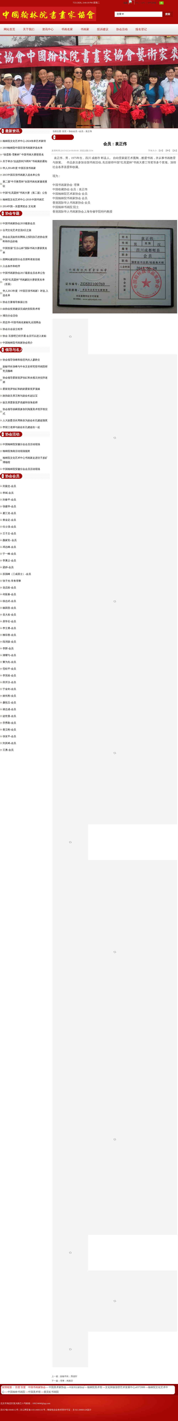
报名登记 (141, 29)
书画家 (85, 29)
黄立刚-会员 (9, 729)
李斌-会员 (8, 493)
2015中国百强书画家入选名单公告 (21, 175)
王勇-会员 (8, 750)
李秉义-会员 (9, 560)
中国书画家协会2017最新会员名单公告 (24, 273)
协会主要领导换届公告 (15, 302)
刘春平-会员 (9, 499)
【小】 (161, 150)
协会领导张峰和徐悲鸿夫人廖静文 (21, 359)
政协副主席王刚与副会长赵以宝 (20, 395)
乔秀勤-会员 (9, 723)
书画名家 (67, 29)
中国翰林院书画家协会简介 (18, 342)
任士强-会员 (9, 526)
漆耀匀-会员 (9, 655)
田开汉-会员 (9, 682)
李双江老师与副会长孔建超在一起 (21, 427)
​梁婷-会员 (8, 567)
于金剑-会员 (9, 689)
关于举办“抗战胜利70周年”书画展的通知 (25, 161)
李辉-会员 (8, 648)
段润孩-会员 (9, 641)
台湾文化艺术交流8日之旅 (17, 230)
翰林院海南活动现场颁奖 (16, 451)
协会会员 (73, 131)
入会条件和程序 (11, 266)
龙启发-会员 (9, 587)
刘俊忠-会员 (9, 486)
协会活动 (122, 29)
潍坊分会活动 (10, 315)
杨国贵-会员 (9, 608)
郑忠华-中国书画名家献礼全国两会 (22, 322)
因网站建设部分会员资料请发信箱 (21, 259)
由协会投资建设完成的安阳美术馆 (21, 309)
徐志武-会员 (9, 601)
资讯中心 (48, 29)
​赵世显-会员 (9, 716)
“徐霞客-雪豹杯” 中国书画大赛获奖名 (23, 154)
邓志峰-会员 (9, 547)
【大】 (175, 150)
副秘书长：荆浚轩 (68, 1376)
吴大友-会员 (9, 614)
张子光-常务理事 (12, 581)
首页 (64, 131)
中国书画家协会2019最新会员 (19, 223)
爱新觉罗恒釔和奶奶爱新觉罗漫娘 (21, 389)
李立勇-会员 (9, 628)
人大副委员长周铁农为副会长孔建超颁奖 (25, 420)
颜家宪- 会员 (10, 540)
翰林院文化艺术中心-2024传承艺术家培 (24, 141)
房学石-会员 (9, 621)
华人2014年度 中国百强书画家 (19, 168)
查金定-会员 (9, 520)
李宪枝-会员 (9, 675)
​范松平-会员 (9, 668)
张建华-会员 (9, 506)
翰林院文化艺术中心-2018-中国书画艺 (23, 199)
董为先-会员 (9, 662)
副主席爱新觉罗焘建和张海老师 (20, 402)
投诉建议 (102, 29)
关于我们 (28, 29)
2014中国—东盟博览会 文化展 (19, 206)
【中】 (168, 150)
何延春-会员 (9, 594)
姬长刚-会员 (9, 695)
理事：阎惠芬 (66, 1381)
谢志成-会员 (9, 709)
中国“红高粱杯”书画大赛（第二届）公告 (25, 193)
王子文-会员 (9, 533)
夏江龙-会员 (9, 513)
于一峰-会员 (9, 553)
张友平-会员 (9, 736)
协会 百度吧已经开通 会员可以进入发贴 (24, 336)
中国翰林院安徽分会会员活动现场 (21, 444)
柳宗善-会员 (9, 635)
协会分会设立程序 (13, 329)
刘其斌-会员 (9, 743)
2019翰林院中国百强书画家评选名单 (23, 147)
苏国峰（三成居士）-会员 (17, 574)
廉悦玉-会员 (9, 702)
